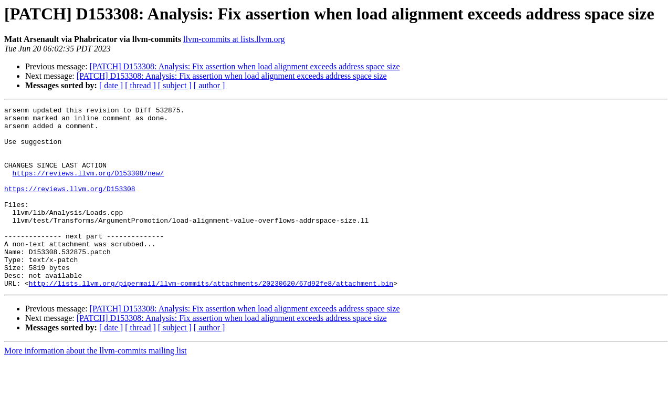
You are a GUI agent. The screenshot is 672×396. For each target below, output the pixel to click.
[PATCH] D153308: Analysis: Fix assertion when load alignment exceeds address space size (245, 66)
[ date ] (111, 85)
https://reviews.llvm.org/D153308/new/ (88, 187)
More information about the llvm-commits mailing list (95, 386)
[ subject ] (175, 85)
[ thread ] (140, 85)
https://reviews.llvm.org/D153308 (69, 206)
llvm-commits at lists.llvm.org (234, 39)
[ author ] (209, 85)
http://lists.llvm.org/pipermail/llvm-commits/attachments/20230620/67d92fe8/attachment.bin (211, 319)
